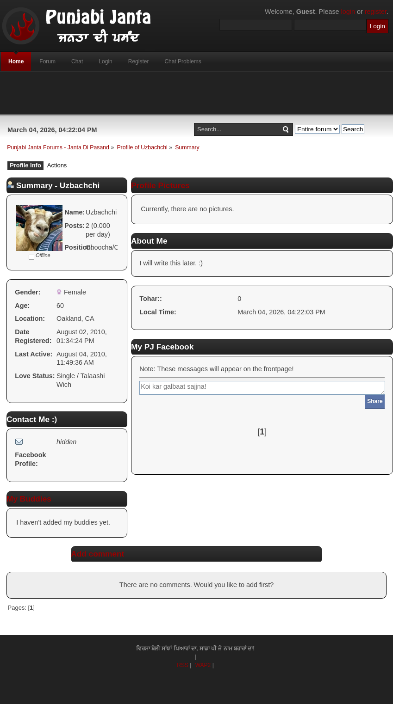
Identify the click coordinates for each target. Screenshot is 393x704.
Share (374, 401)
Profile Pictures (160, 185)
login (348, 11)
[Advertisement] (196, 93)
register (376, 11)
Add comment (97, 553)
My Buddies (28, 498)
